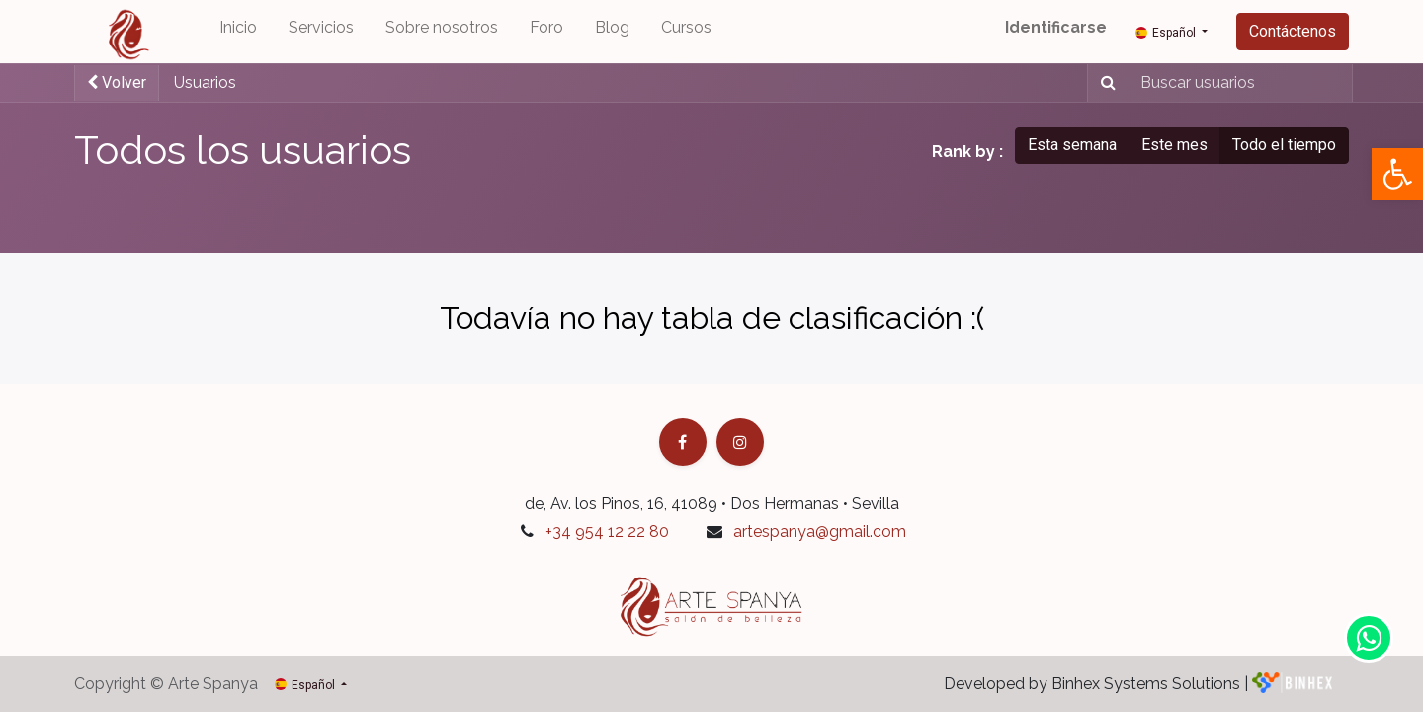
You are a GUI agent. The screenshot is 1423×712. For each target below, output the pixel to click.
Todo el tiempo (1284, 144)
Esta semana (1072, 144)
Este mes (1174, 144)
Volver (116, 82)
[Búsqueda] (1104, 83)
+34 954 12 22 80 (607, 531)
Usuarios (205, 82)
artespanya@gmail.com (819, 531)
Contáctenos (1292, 31)
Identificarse (1056, 27)
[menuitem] (238, 31)
